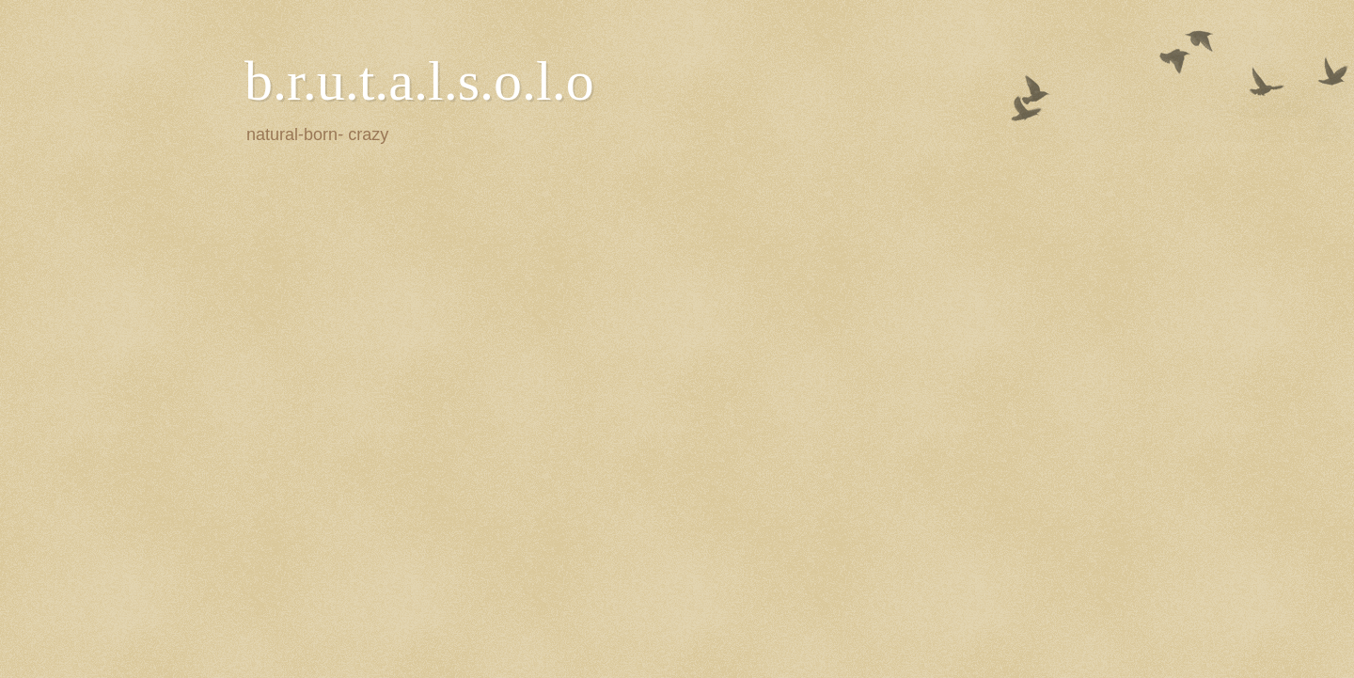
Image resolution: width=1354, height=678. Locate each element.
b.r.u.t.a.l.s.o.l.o (419, 81)
